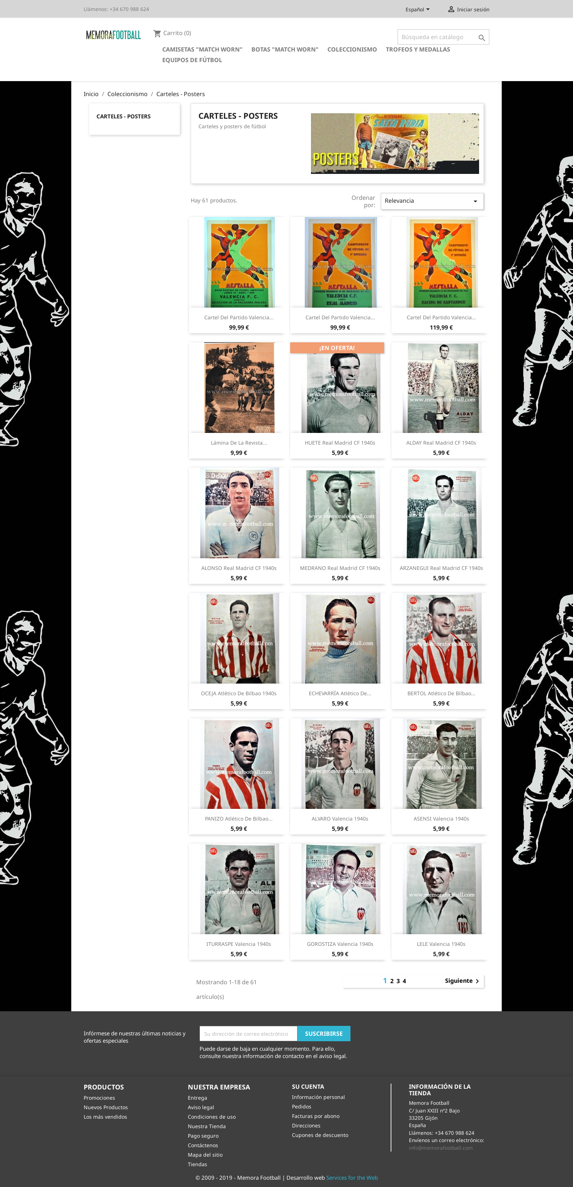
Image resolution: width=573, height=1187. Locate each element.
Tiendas (197, 1164)
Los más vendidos (105, 1116)
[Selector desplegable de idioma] (419, 9)
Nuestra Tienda (207, 1126)
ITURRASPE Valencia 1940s (238, 943)
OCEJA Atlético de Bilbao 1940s (239, 693)
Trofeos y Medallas (418, 49)
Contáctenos (203, 1145)
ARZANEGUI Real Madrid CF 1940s (441, 567)
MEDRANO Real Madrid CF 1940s (340, 567)
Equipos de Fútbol (192, 60)
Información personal (318, 1096)
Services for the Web (352, 1177)
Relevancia (432, 201)
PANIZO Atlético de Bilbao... (239, 818)
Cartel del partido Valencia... (239, 317)
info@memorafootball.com (441, 1147)
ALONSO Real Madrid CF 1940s (239, 567)
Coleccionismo (352, 49)
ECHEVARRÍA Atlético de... (340, 693)
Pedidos (301, 1106)
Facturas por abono (315, 1115)
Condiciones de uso (212, 1116)
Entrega (197, 1097)
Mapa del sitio (205, 1154)
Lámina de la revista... (239, 442)
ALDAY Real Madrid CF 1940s (441, 442)
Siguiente (463, 981)
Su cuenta (308, 1087)
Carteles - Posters (123, 116)
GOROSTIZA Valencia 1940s (340, 943)
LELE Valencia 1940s (441, 943)
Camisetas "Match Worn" (202, 49)
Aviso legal (201, 1107)
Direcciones (306, 1125)
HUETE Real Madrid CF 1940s (340, 442)
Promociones (99, 1097)
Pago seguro (203, 1135)
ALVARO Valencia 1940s (340, 818)
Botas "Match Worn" (285, 49)
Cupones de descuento (320, 1134)
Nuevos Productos (106, 1107)
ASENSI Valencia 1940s (441, 818)
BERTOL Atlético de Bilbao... (441, 693)
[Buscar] (443, 37)
